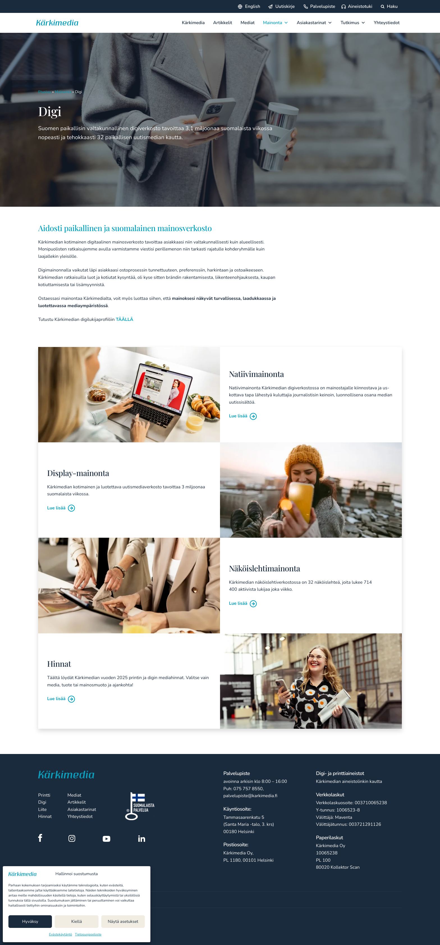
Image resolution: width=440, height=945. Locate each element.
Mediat (247, 23)
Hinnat (45, 816)
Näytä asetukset (123, 922)
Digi (42, 802)
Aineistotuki (360, 6)
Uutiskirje (285, 6)
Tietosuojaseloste (88, 934)
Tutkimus (353, 22)
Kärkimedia (193, 23)
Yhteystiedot (387, 23)
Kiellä (76, 922)
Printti (44, 795)
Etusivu (44, 92)
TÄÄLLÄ (124, 319)
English (252, 6)
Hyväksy (30, 922)
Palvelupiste (322, 6)
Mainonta (275, 22)
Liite (42, 809)
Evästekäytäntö (60, 934)
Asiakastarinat (314, 22)
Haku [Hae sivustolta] (389, 6)
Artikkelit (222, 23)
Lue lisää (243, 416)
